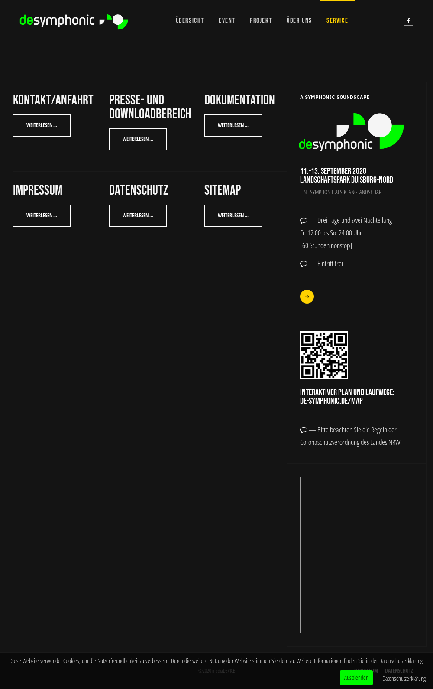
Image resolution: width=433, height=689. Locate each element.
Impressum (37, 190)
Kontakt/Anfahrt (53, 100)
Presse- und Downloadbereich (150, 107)
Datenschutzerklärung (404, 678)
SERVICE (337, 20)
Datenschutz (138, 190)
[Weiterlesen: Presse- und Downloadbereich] (138, 139)
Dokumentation (239, 100)
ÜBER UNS (299, 20)
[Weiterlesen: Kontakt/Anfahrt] (42, 125)
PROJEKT (261, 20)
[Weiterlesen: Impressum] (42, 216)
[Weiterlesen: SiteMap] (233, 216)
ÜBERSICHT (190, 20)
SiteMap (222, 190)
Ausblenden (356, 677)
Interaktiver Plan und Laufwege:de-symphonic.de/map (347, 396)
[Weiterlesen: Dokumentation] (233, 125)
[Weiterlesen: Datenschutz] (138, 216)
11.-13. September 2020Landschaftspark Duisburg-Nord (346, 175)
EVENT (227, 20)
